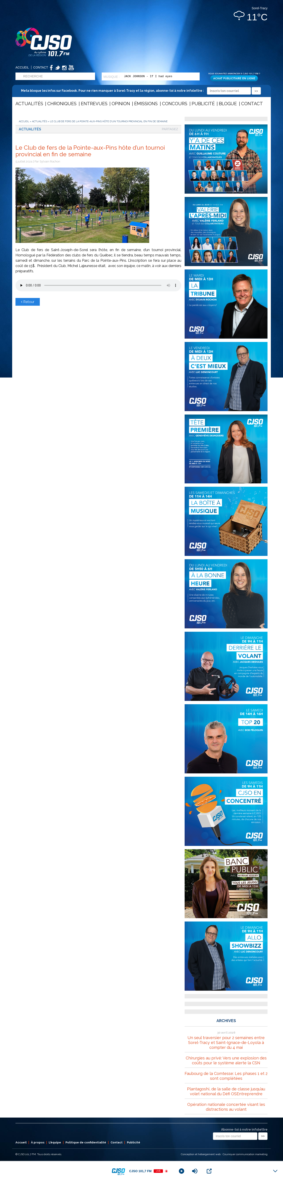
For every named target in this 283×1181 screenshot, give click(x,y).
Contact (40, 67)
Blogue (228, 103)
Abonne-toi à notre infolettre (244, 1129)
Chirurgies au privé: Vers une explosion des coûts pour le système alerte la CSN (226, 1060)
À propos (37, 1142)
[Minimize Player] (275, 1171)
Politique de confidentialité (85, 1142)
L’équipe (55, 1142)
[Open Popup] (209, 1171)
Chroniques (61, 103)
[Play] (181, 1171)
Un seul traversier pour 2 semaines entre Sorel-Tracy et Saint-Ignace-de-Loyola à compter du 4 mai (226, 1042)
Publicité (203, 103)
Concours (174, 103)
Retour (27, 302)
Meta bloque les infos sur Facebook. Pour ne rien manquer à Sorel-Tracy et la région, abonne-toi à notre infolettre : (141, 90)
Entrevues (94, 103)
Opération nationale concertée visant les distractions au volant (226, 1107)
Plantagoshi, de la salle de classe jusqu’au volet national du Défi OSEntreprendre (226, 1091)
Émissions (146, 103)
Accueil (22, 67)
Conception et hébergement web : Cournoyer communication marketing (224, 1154)
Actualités (29, 103)
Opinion (121, 103)
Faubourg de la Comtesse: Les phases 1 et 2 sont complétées (226, 1076)
